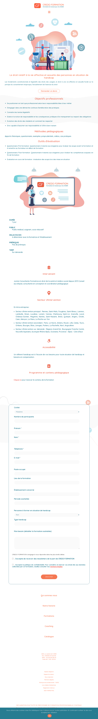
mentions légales (56, 567)
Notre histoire (49, 606)
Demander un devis (49, 91)
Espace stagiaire (49, 671)
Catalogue (49, 636)
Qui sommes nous (49, 595)
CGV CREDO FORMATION (49, 685)
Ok (49, 716)
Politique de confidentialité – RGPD (49, 682)
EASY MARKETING (49, 690)
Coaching (49, 626)
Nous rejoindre (49, 677)
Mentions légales (49, 679)
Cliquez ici (17, 380)
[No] (95, 713)
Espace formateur (49, 674)
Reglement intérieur (49, 688)
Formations (49, 616)
